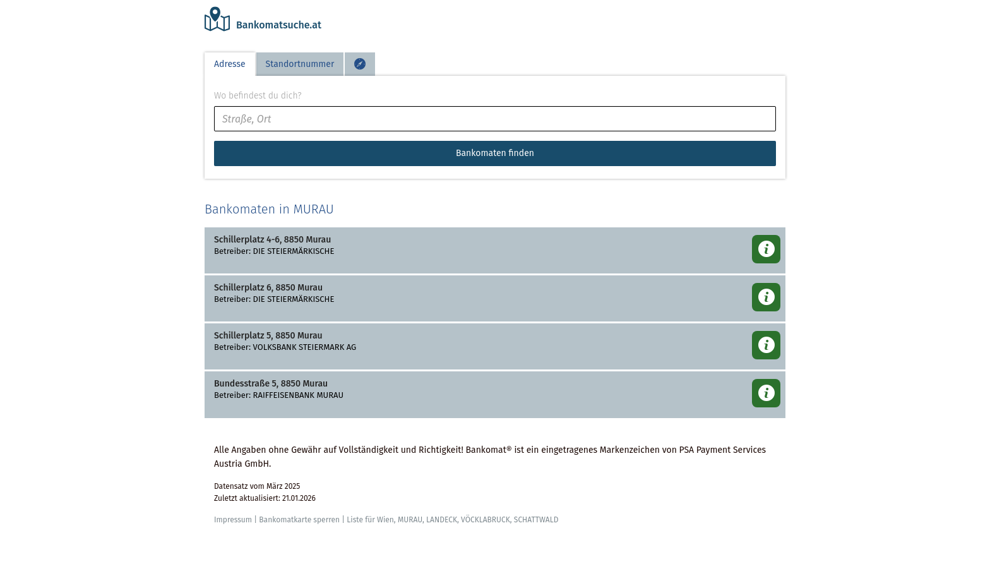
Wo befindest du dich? (257, 95)
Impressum (233, 519)
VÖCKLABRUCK (485, 519)
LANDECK (441, 519)
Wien (385, 519)
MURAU (410, 519)
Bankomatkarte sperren (299, 519)
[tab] (360, 64)
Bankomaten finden (495, 153)
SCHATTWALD (536, 519)
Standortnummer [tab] (300, 64)
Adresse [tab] (230, 64)
